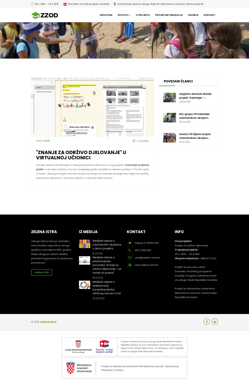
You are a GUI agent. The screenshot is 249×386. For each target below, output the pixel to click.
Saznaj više (41, 272)
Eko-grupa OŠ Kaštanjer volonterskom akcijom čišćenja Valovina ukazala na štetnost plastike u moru (195, 116)
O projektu (143, 15)
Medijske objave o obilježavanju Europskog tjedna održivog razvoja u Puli (107, 287)
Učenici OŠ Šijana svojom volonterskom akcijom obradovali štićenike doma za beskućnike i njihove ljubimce (196, 136)
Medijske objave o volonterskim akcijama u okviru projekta (107, 244)
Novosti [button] (124, 15)
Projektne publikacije (169, 15)
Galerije (193, 15)
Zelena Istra (48, 322)
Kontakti (209, 15)
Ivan (47, 140)
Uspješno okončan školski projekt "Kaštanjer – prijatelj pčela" (195, 96)
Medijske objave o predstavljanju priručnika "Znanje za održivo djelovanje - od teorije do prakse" (107, 265)
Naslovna (106, 15)
